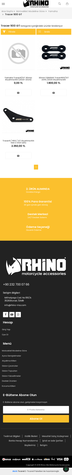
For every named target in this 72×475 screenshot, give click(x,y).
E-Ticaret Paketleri (34, 471)
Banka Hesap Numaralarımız (23, 440)
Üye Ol (5, 334)
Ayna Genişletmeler (12, 356)
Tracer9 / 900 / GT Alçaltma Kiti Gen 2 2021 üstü (18, 141)
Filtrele (9, 32)
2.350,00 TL (18, 147)
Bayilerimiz (30, 445)
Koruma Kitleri (9, 386)
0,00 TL (18, 84)
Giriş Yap (6, 329)
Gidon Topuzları (10, 371)
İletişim (43, 445)
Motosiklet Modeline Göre (15, 350)
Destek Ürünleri (10, 381)
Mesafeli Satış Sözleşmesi (55, 436)
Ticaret (18, 471)
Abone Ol (36, 419)
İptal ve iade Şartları (52, 440)
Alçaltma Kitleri (9, 360)
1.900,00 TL (53, 84)
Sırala (44, 32)
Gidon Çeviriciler (10, 366)
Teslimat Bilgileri (11, 436)
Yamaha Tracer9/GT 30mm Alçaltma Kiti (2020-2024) (18, 78)
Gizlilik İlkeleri (31, 436)
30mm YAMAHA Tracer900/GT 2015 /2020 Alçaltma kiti (54, 78)
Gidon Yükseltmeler (12, 376)
